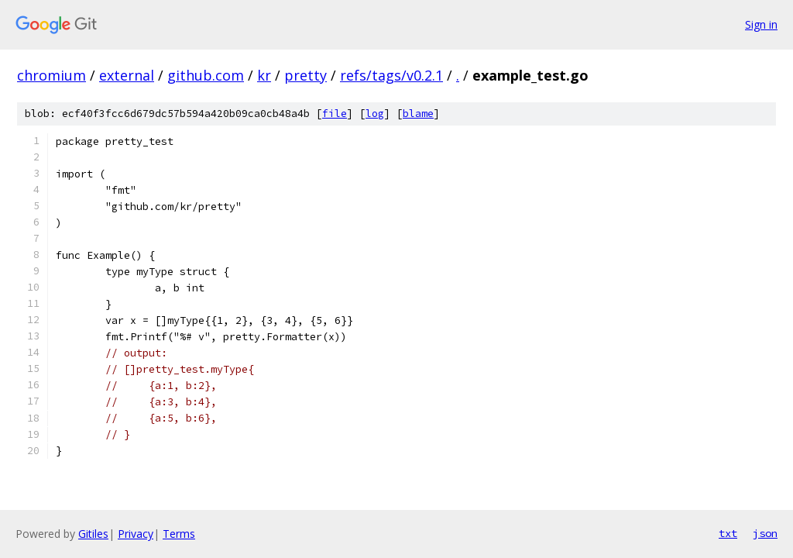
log (375, 113)
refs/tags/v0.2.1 (391, 75)
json (765, 533)
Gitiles (93, 533)
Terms (179, 533)
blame (418, 113)
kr (264, 75)
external (126, 75)
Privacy (135, 533)
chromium (51, 75)
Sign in (761, 24)
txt (728, 533)
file (334, 113)
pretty (305, 75)
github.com (205, 75)
